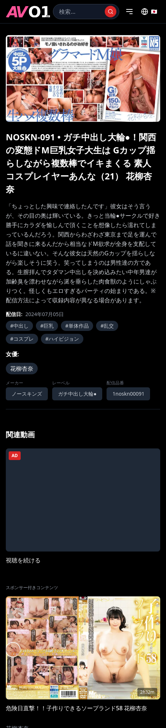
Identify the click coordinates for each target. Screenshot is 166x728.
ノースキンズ (27, 393)
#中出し (19, 325)
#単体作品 (77, 325)
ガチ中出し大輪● (77, 393)
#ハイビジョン (62, 338)
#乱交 (107, 325)
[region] (83, 78)
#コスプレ (22, 338)
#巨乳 (47, 325)
